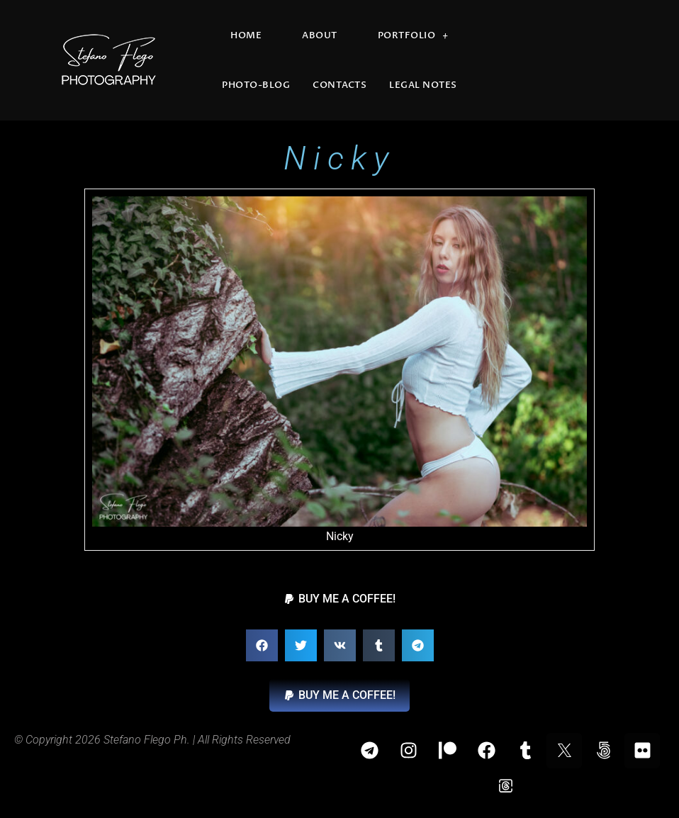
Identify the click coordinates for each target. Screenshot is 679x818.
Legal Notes (423, 85)
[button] (339, 599)
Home (246, 35)
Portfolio (413, 35)
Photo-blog (256, 85)
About (319, 35)
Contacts (339, 85)
